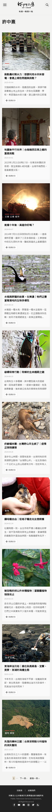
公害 (12, 216)
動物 (7, 288)
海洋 (7, 657)
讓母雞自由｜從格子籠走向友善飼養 (24, 519)
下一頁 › (23, 778)
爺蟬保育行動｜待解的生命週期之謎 (24, 372)
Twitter (33, 804)
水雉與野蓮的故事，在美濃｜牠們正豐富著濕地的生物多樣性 (25, 298)
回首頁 (19, 790)
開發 (12, 733)
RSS (38, 804)
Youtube (19, 804)
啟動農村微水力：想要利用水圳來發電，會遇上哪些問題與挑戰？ (24, 76)
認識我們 (31, 790)
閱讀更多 (12, 100)
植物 (12, 288)
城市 (17, 216)
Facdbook (14, 804)
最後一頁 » (34, 778)
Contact (23, 804)
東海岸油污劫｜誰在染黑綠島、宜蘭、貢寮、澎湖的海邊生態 (25, 668)
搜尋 (47, 5)
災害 (7, 141)
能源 (7, 65)
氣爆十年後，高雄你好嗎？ (19, 225)
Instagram (28, 804)
